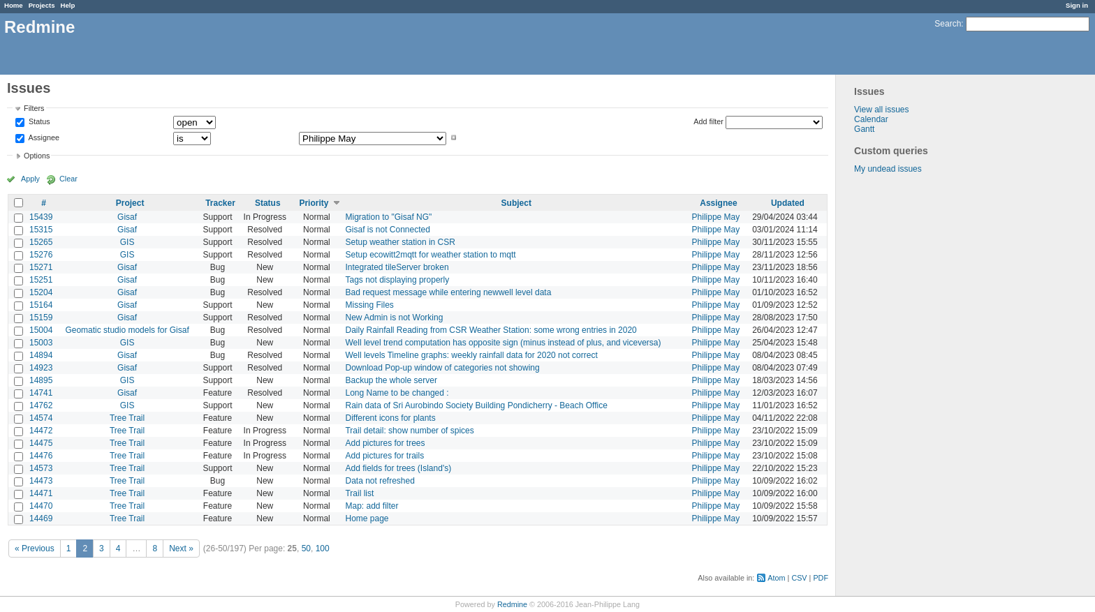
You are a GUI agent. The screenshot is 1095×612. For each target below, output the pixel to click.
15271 (40, 267)
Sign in (1077, 5)
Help (68, 5)
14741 (40, 393)
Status (38, 122)
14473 (40, 481)
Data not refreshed (379, 481)
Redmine (512, 604)
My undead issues (888, 169)
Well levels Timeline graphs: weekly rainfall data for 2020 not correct (471, 355)
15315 (40, 229)
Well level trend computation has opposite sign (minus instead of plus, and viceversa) (503, 343)
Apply (30, 178)
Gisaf (127, 217)
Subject (516, 203)
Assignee (43, 137)
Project (130, 203)
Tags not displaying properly (397, 280)
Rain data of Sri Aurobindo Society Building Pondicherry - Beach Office (476, 405)
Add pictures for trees (385, 443)
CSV (799, 578)
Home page (366, 518)
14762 (40, 405)
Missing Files (369, 305)
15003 (40, 343)
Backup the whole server (390, 380)
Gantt (864, 129)
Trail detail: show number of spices (409, 430)
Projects (42, 5)
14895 (40, 380)
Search (947, 24)
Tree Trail (127, 418)
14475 (40, 443)
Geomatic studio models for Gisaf (127, 330)
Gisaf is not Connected (387, 229)
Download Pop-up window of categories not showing (442, 368)
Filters (34, 108)
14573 (40, 468)
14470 (40, 506)
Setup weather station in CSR (400, 242)
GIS (127, 242)
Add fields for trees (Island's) (398, 468)
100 (323, 548)
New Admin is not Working (394, 317)
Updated (787, 203)
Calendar (871, 119)
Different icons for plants (390, 418)
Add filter (708, 121)
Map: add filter (371, 506)
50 (306, 548)
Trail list (359, 493)
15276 (40, 255)
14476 (40, 456)
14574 (40, 418)
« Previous (34, 548)
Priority (313, 203)
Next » (181, 548)
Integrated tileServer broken (396, 267)
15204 (40, 292)
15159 (40, 317)
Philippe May (716, 217)
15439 (40, 217)
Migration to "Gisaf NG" (388, 217)
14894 (40, 355)
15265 (40, 242)
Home (13, 5)
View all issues (881, 109)
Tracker (220, 203)
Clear (68, 178)
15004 (40, 330)
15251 (40, 280)
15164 (40, 305)
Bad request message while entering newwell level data (448, 292)
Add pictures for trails (384, 456)
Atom (776, 578)
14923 (40, 368)
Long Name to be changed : (396, 393)
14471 (40, 493)
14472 (40, 430)
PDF (820, 578)
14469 (40, 518)
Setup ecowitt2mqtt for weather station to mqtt (430, 255)
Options (37, 155)
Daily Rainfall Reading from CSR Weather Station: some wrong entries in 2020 (490, 330)
